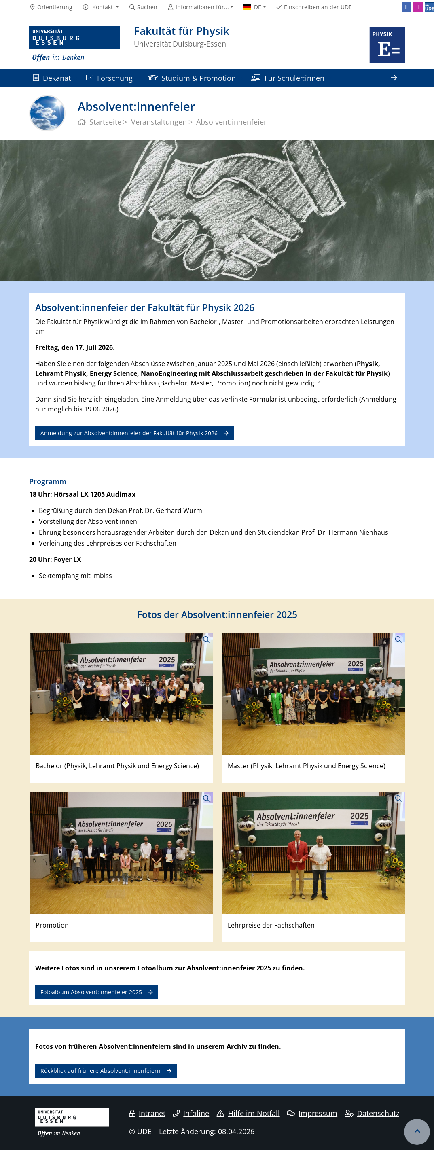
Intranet (147, 1113)
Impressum (312, 1113)
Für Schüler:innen (287, 78)
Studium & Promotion (192, 78)
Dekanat (52, 78)
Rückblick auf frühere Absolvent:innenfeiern (100, 1070)
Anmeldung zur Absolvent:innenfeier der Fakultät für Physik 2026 (129, 433)
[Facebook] (406, 7)
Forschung (109, 78)
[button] (100, 7)
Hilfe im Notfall (248, 1113)
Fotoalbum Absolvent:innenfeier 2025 (91, 992)
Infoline (191, 1113)
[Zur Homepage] (74, 44)
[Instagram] (418, 7)
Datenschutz (372, 1113)
